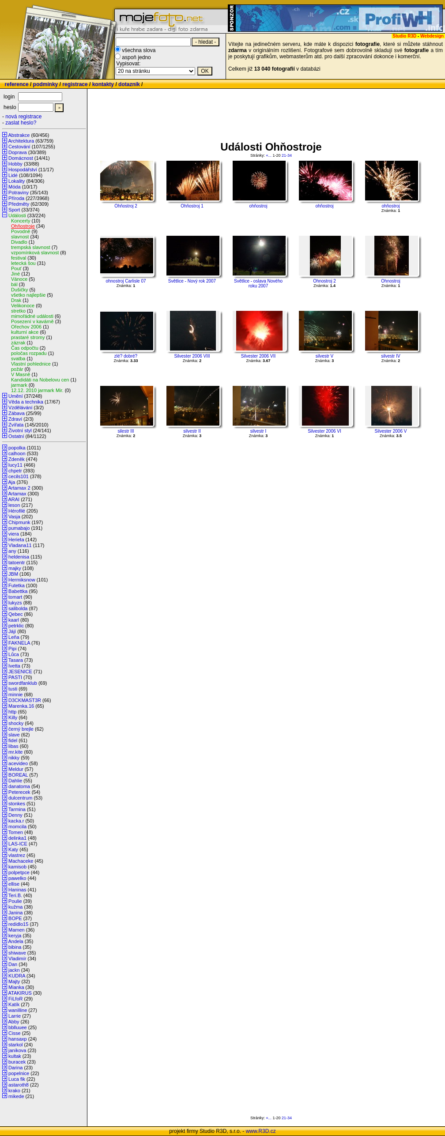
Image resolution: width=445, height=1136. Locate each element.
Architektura (21, 140)
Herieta (16, 539)
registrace (74, 84)
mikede (16, 1096)
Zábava (16, 413)
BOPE (15, 918)
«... (269, 155)
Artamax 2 (19, 488)
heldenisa (18, 556)
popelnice (18, 1073)
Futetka (16, 585)
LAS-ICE (17, 843)
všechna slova (138, 50)
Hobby (15, 163)
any (12, 551)
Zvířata (15, 424)
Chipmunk (19, 522)
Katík (13, 1004)
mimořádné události (32, 316)
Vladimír (17, 958)
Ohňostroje (23, 226)
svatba (18, 358)
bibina (14, 947)
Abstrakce (19, 135)
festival (18, 257)
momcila (17, 826)
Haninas (17, 889)
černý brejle (21, 729)
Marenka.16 (21, 706)
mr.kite (15, 752)
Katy (13, 849)
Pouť (16, 268)
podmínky (45, 84)
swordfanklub (22, 683)
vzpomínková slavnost (35, 252)
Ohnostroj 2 (324, 281)
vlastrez (16, 855)
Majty (14, 981)
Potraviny (18, 192)
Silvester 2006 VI (324, 431)
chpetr (15, 470)
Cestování (19, 146)
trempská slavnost (30, 247)
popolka (17, 447)
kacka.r (16, 820)
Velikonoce (22, 305)
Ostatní (16, 436)
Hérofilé (16, 510)
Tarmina (17, 809)
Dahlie (15, 780)
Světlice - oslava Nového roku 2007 (258, 283)
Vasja (14, 516)
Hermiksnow (21, 579)
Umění (15, 396)
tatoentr (16, 562)
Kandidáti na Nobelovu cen (40, 379)
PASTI (15, 677)
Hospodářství (22, 169)
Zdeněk (16, 459)
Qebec (15, 614)
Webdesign (432, 36)
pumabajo (19, 528)
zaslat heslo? (20, 123)
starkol (15, 1044)
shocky (15, 723)
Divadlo (19, 242)
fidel (12, 740)
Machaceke (20, 861)
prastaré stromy (28, 337)
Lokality (16, 181)
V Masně (20, 374)
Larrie (14, 1016)
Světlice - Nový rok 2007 (192, 281)
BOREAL (18, 774)
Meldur (15, 769)
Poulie (15, 901)
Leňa (13, 637)
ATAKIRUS (19, 993)
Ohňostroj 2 (125, 206)
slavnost (20, 236)
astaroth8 (18, 1084)
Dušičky (19, 289)
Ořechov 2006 (26, 326)
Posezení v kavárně (32, 321)
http (12, 711)
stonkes (16, 803)
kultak (14, 1056)
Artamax (17, 493)
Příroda (16, 198)
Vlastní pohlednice (31, 363)
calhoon (17, 453)
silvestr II (191, 431)
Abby (13, 1021)
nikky (13, 757)
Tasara (15, 660)
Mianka (16, 987)
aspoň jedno (136, 57)
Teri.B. (15, 895)
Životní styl (20, 430)
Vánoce (19, 279)
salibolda (17, 608)
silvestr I (258, 431)
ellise (13, 884)
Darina (15, 1067)
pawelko (17, 878)
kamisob (17, 866)
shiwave (17, 952)
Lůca (13, 654)
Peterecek (19, 792)
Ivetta (14, 665)
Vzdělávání (20, 407)
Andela (15, 941)
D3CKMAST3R (24, 700)
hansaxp (17, 1039)
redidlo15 (18, 924)
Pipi (12, 648)
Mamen (16, 929)
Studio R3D (404, 36)
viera (13, 533)
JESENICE (20, 671)
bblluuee (17, 1027)
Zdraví (15, 419)
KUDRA (16, 975)
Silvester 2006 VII (258, 356)
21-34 (287, 155)
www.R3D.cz (261, 1131)
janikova (17, 1050)
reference (17, 84)
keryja (14, 935)
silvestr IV (390, 356)
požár (17, 369)
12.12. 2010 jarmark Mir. (37, 390)
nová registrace (23, 116)
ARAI (13, 499)
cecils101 (18, 476)
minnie (15, 694)
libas (13, 746)
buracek (17, 1061)
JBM (13, 574)
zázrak (18, 342)
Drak (16, 300)
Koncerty (20, 220)
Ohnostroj (390, 281)
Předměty (18, 204)
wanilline (17, 1010)
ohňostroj (258, 206)
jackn (14, 970)
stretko (18, 310)
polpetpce (19, 872)
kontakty (103, 84)
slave (14, 734)
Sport (14, 209)
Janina (15, 912)
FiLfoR (15, 998)
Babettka (17, 591)
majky (14, 568)
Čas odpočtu (24, 348)
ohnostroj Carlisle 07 (126, 281)
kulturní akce (24, 332)
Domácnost (20, 158)
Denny (15, 815)
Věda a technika (25, 401)
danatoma (19, 786)
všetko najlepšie (28, 295)
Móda (14, 186)
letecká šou (23, 263)
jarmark (19, 385)
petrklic (16, 625)
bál (14, 284)
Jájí (12, 631)
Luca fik (16, 1079)
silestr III (125, 431)
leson (14, 505)
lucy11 (15, 465)
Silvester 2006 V (391, 431)
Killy (12, 717)
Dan (12, 964)
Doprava (17, 152)
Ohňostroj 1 (192, 206)
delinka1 (17, 838)
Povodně (20, 231)
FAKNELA (19, 642)
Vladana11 (20, 545)
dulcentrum (20, 797)
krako (14, 1090)
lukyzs (15, 602)
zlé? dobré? (125, 356)
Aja (11, 482)
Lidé (13, 175)
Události (17, 215)
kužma (15, 907)
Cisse (14, 1033)
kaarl (13, 620)
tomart (15, 597)
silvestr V (325, 356)
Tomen (15, 832)
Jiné (15, 273)
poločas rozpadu (29, 353)
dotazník (129, 84)
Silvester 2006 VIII (192, 356)
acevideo (18, 763)
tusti (12, 688)
